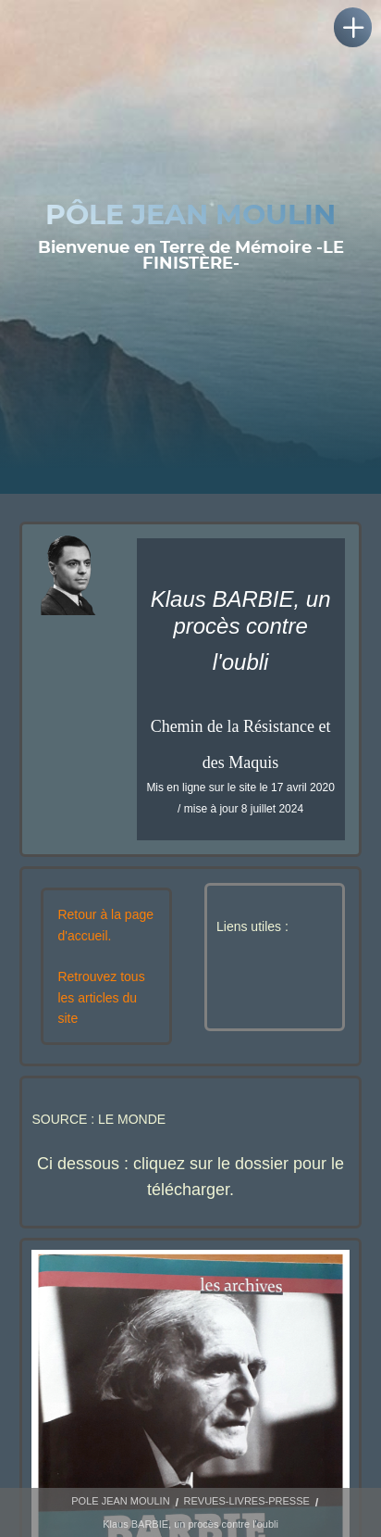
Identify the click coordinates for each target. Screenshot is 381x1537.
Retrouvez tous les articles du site (100, 997)
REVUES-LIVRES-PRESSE (247, 1500)
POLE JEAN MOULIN (120, 1500)
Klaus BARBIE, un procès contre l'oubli (190, 1524)
